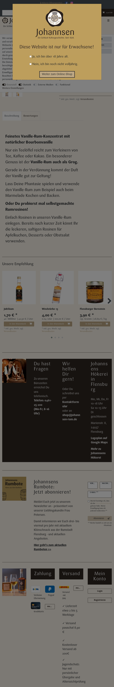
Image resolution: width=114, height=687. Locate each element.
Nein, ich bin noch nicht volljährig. (54, 64)
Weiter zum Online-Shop (57, 74)
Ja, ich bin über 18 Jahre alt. (49, 56)
